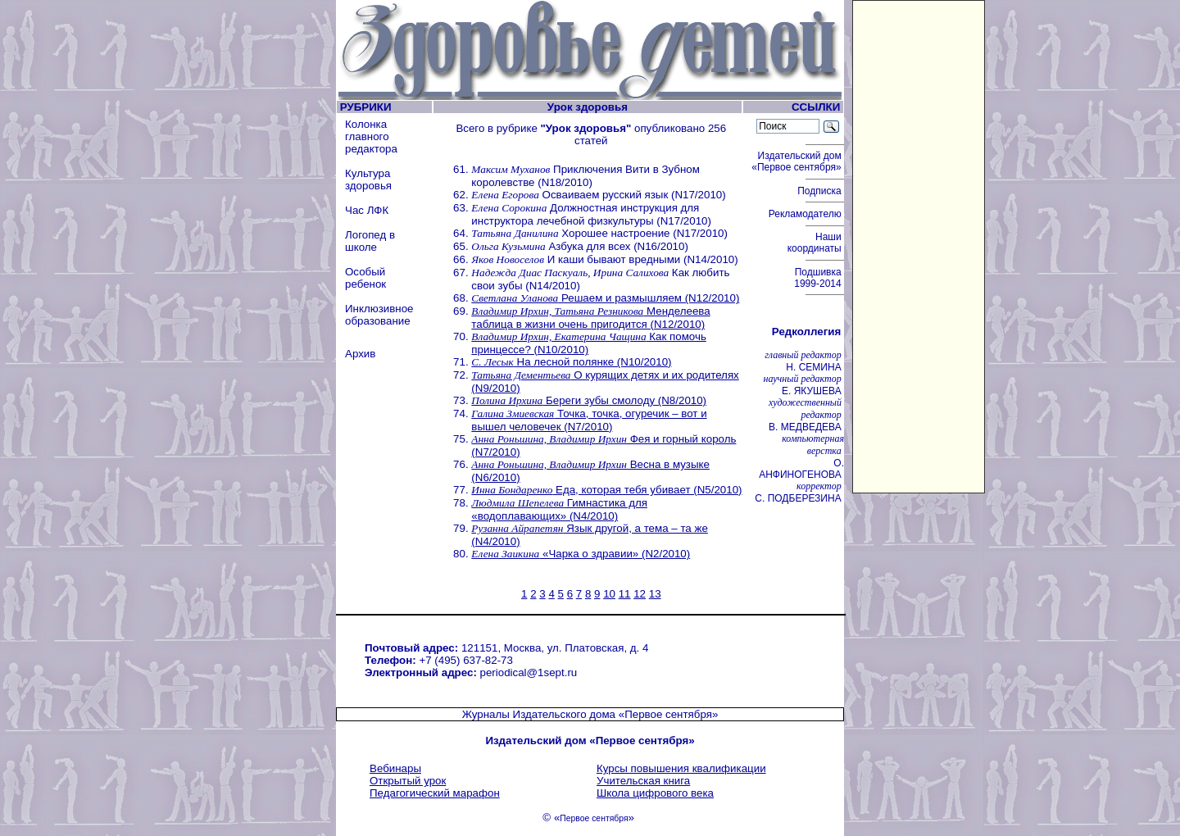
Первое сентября (594, 818)
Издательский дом (797, 161)
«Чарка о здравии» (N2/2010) (580, 553)
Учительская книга (643, 781)
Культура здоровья (368, 179)
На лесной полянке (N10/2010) (571, 362)
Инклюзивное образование (379, 314)
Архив (360, 354)
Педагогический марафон (435, 793)
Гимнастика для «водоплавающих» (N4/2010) (559, 509)
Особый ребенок (365, 278)
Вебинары (395, 768)
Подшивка (819, 277)
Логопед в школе (370, 241)
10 (609, 594)
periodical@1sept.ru (529, 672)
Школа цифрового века (655, 793)
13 (655, 594)
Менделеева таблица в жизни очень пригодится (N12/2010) (590, 317)
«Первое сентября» (669, 714)
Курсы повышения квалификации (681, 768)
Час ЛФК (366, 210)
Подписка (820, 191)
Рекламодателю (806, 214)
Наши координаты (815, 242)
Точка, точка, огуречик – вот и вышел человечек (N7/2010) (588, 420)
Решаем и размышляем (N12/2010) (605, 298)
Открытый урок (408, 781)
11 (625, 594)
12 (639, 594)
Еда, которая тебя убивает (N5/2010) (606, 490)
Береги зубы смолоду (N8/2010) (588, 400)
